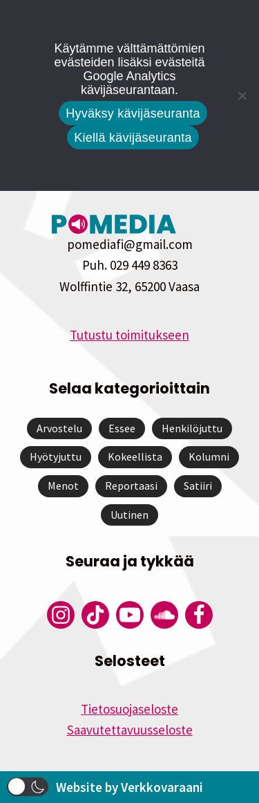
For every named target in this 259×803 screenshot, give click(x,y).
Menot (63, 485)
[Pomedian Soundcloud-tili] (164, 615)
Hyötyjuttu (55, 456)
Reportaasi (131, 485)
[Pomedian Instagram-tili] (61, 615)
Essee (121, 428)
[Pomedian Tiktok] (95, 615)
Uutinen (129, 515)
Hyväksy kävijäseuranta (133, 113)
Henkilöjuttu (192, 428)
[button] (27, 786)
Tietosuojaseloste (129, 709)
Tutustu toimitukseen (129, 334)
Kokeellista (135, 456)
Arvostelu (59, 428)
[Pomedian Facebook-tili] (199, 615)
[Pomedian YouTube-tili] (130, 615)
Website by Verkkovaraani (129, 787)
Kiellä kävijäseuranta (132, 138)
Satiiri (198, 485)
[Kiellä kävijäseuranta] (242, 95)
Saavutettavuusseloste (130, 729)
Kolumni (209, 456)
